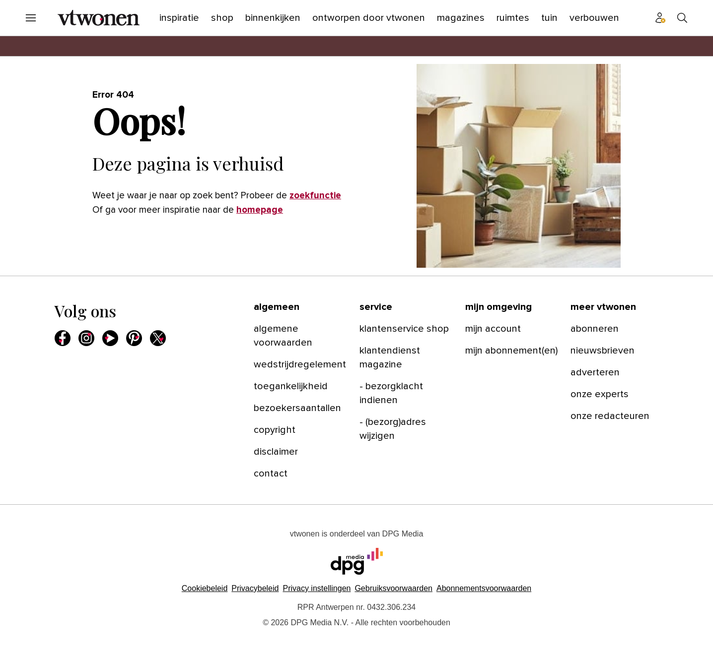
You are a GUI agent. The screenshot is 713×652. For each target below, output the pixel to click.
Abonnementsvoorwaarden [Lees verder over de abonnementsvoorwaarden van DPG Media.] (483, 588)
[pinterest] (134, 338)
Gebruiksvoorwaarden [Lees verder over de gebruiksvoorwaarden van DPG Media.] (393, 588)
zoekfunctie (315, 195)
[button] (317, 588)
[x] (158, 338)
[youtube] (110, 338)
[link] (301, 336)
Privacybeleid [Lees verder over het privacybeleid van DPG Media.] (255, 588)
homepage (259, 210)
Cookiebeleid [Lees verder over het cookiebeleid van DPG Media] (205, 588)
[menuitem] (31, 18)
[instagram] (86, 338)
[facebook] (63, 338)
